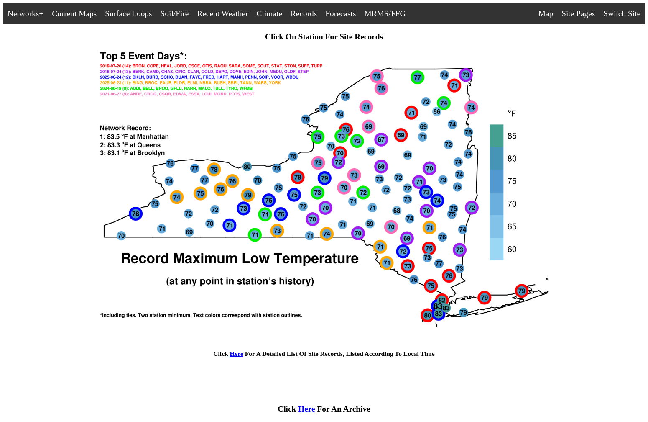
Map (546, 13)
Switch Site (621, 13)
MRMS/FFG (385, 13)
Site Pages (578, 13)
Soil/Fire (175, 13)
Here (236, 353)
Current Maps (74, 13)
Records (304, 13)
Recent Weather (222, 13)
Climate (269, 13)
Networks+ (25, 13)
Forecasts (340, 13)
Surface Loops (128, 13)
